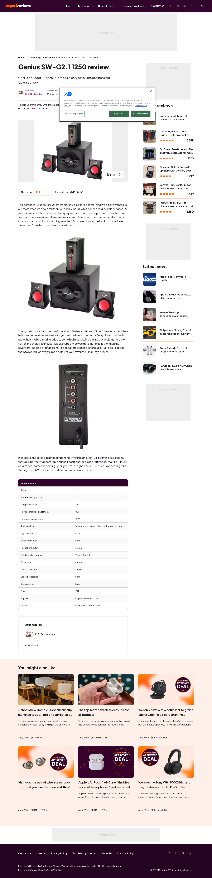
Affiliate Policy (125, 853)
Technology (85, 6)
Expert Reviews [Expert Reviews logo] (16, 6)
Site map (41, 853)
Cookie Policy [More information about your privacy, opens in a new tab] (141, 106)
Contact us (25, 853)
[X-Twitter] (184, 5)
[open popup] (120, 174)
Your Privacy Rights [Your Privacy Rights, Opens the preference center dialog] (74, 113)
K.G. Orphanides (33, 94)
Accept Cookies (140, 113)
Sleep (68, 6)
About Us (106, 853)
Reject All (118, 113)
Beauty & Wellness (133, 6)
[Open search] (202, 5)
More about (31, 645)
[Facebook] (170, 5)
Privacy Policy (59, 853)
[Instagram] (192, 5)
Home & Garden (107, 6)
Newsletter (157, 5)
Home (21, 57)
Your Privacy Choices (84, 853)
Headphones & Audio (56, 57)
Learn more (37, 108)
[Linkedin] (177, 5)
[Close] (151, 91)
